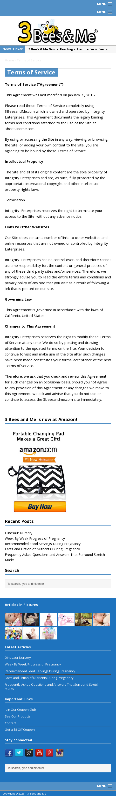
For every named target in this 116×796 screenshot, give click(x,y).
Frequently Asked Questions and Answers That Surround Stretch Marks (52, 686)
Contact (10, 723)
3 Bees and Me (36, 793)
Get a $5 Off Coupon (20, 729)
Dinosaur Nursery (18, 533)
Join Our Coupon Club (20, 709)
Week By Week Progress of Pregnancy (35, 538)
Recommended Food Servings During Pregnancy (43, 543)
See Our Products (18, 716)
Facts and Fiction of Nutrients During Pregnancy (42, 549)
